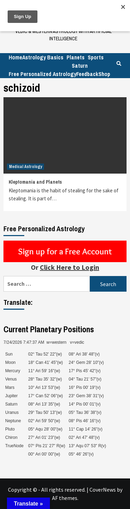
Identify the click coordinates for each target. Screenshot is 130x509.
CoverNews (102, 489)
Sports (96, 57)
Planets (76, 57)
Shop (104, 74)
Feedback (87, 74)
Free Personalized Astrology (42, 74)
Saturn (80, 65)
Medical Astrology (25, 166)
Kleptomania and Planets (35, 182)
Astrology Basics (42, 57)
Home (15, 57)
